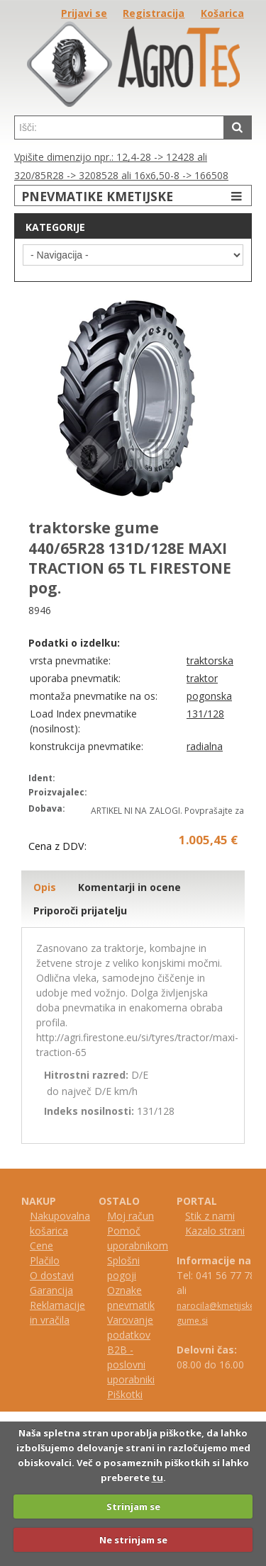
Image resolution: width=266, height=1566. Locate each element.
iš (117, 1394)
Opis (44, 887)
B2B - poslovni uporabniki (131, 1364)
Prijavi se (84, 13)
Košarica (222, 13)
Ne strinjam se (133, 1539)
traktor (202, 678)
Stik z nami (210, 1215)
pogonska (209, 696)
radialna (205, 746)
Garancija (51, 1290)
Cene (41, 1245)
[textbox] (119, 127)
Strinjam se (133, 1506)
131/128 (205, 713)
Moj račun (130, 1215)
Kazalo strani (215, 1230)
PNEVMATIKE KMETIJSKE (133, 196)
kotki (132, 1394)
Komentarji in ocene (129, 887)
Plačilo (45, 1260)
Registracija (153, 13)
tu (157, 1477)
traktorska (210, 660)
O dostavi (52, 1275)
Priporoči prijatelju (80, 910)
